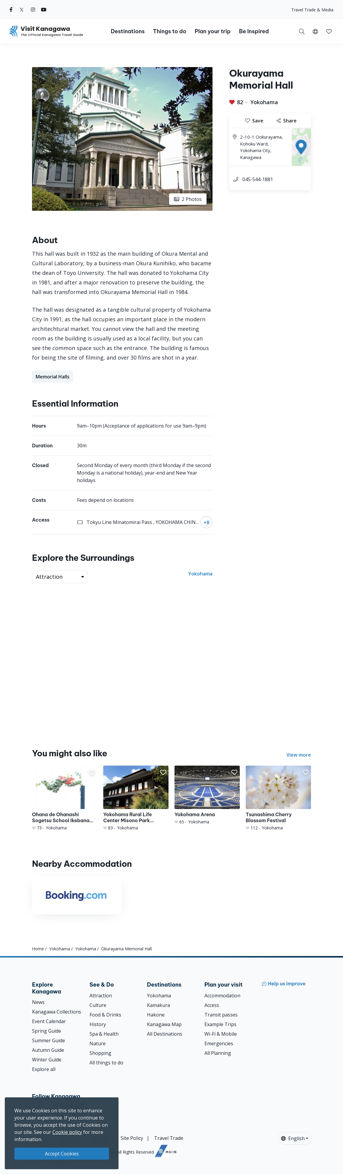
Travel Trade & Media (312, 10)
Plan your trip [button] (212, 31)
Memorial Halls (52, 376)
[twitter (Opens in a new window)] (21, 9)
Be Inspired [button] (254, 31)
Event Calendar (49, 1021)
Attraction (100, 995)
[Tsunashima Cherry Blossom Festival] (278, 798)
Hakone (156, 1014)
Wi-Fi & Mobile (220, 1034)
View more (298, 755)
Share (287, 120)
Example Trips (220, 1024)
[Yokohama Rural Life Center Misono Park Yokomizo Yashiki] (136, 798)
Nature (97, 1043)
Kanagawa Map (164, 1024)
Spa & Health (104, 1034)
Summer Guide (48, 1040)
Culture (97, 1005)
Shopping (100, 1053)
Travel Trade (168, 1138)
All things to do (106, 1062)
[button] (315, 31)
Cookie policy (67, 1132)
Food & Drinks (105, 1014)
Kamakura (158, 1005)
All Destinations (164, 1034)
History (97, 1024)
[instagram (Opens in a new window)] (33, 9)
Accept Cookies (62, 1153)
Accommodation (222, 995)
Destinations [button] (128, 31)
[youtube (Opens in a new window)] (43, 9)
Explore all (43, 1069)
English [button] (293, 1138)
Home (38, 949)
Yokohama (264, 102)
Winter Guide (46, 1059)
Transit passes (221, 1014)
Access (211, 1005)
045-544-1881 (257, 179)
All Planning (217, 1053)
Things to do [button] (169, 31)
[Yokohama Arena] (207, 795)
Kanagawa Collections (56, 1011)
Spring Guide (46, 1031)
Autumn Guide (48, 1050)
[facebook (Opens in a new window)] (11, 9)
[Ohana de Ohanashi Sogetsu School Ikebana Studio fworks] (64, 798)
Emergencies (218, 1043)
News (38, 1002)
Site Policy (132, 1138)
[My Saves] (329, 31)
